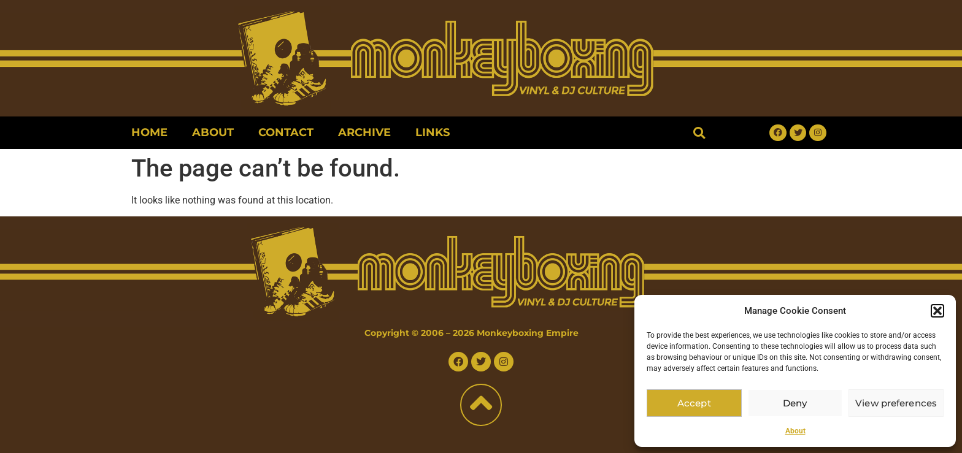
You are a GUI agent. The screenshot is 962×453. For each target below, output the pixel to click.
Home (149, 132)
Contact (286, 132)
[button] (937, 311)
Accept (693, 403)
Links (432, 132)
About (795, 431)
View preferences (896, 403)
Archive (364, 132)
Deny (795, 403)
